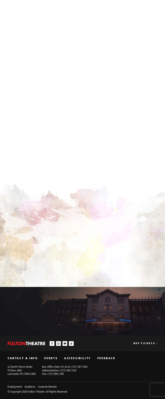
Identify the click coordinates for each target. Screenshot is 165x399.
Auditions (29, 386)
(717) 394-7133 (68, 370)
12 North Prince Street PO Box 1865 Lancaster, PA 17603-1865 (22, 370)
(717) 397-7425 (79, 366)
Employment (15, 386)
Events (51, 358)
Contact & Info (23, 358)
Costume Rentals (47, 386)
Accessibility (77, 358)
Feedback (106, 358)
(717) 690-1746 (55, 374)
